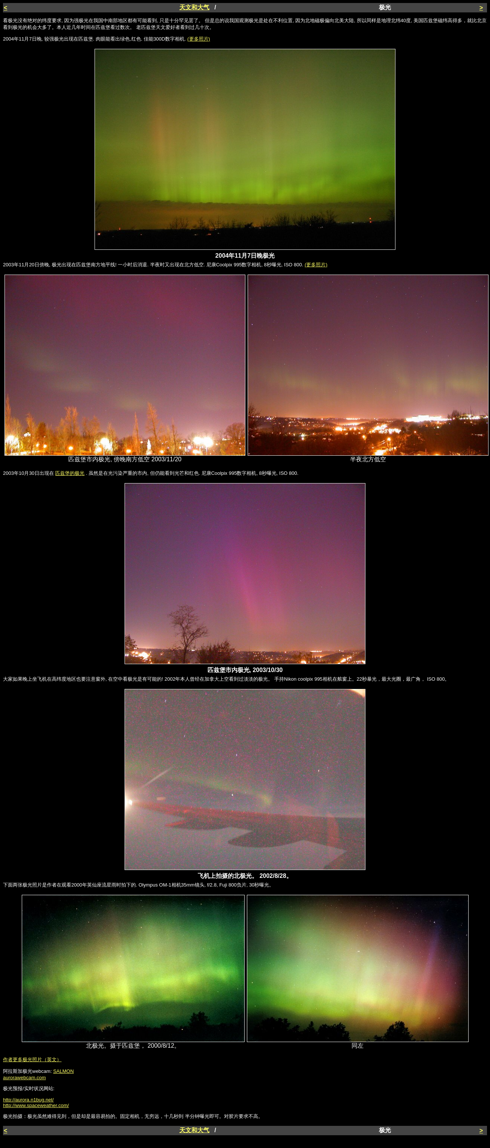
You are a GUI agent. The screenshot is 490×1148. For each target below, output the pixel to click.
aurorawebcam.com (24, 1077)
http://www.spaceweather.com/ (36, 1105)
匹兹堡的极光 (69, 473)
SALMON (63, 1071)
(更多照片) (198, 39)
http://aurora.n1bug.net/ (28, 1100)
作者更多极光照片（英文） (32, 1059)
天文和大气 (194, 7)
